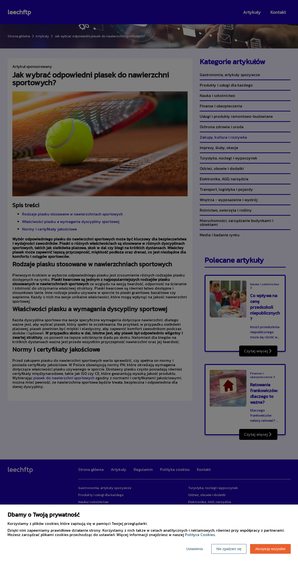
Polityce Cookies (200, 534)
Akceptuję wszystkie (270, 549)
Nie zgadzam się (229, 549)
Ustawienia (194, 549)
